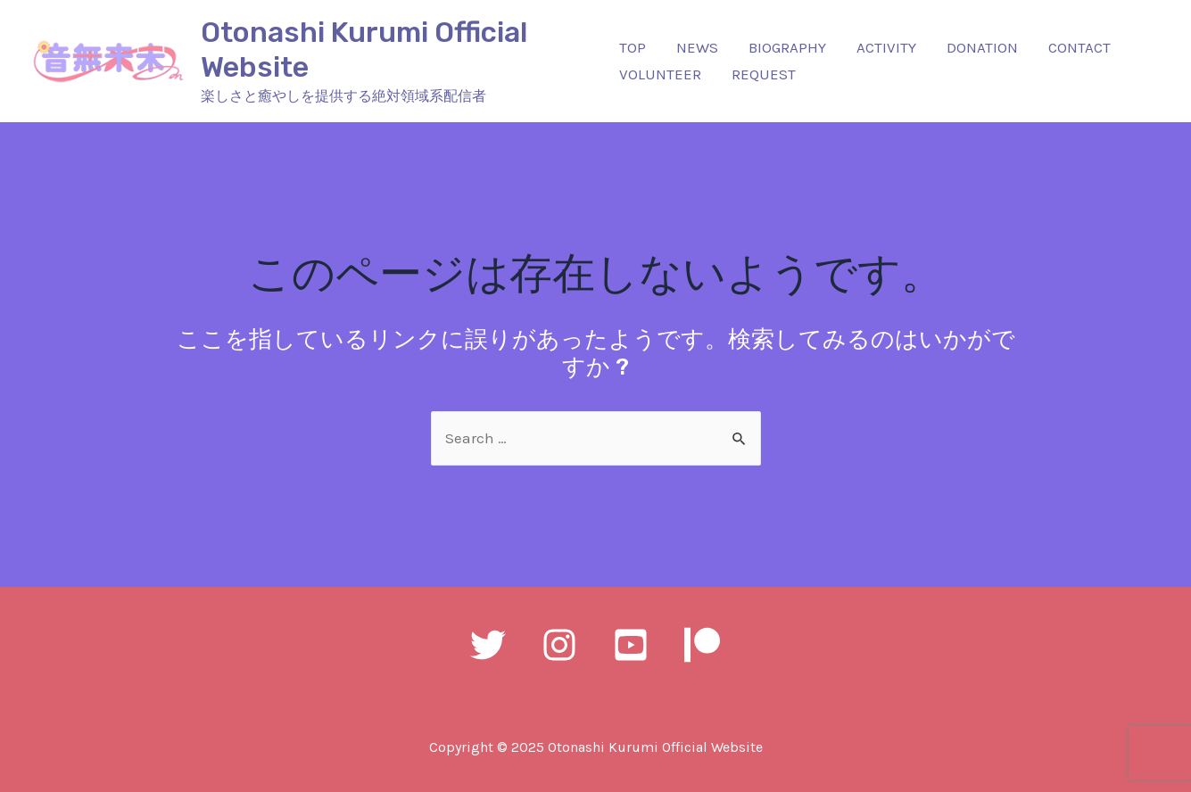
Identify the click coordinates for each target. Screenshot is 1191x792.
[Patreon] (702, 645)
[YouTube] (631, 645)
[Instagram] (559, 645)
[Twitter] (488, 645)
